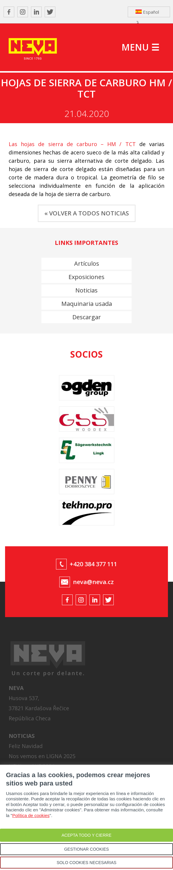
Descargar (86, 317)
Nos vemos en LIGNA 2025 (42, 756)
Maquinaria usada (86, 304)
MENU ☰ (140, 47)
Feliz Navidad (26, 745)
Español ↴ (147, 13)
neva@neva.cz (93, 582)
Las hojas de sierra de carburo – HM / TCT (72, 144)
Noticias (86, 290)
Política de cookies (30, 815)
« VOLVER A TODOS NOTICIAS (86, 213)
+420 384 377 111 (93, 564)
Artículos (86, 263)
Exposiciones (86, 277)
